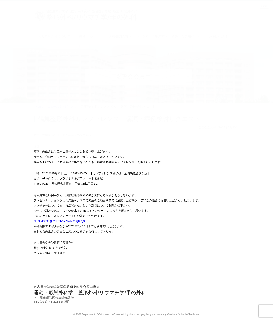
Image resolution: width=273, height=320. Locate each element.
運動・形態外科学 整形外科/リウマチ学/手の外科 (137, 290)
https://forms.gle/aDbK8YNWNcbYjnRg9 (59, 221)
